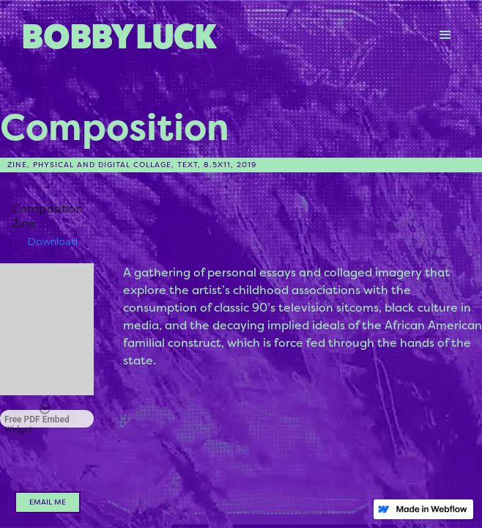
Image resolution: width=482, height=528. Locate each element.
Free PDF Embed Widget (37, 419)
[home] (219, 35)
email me (47, 502)
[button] (445, 35)
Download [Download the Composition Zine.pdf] (53, 241)
